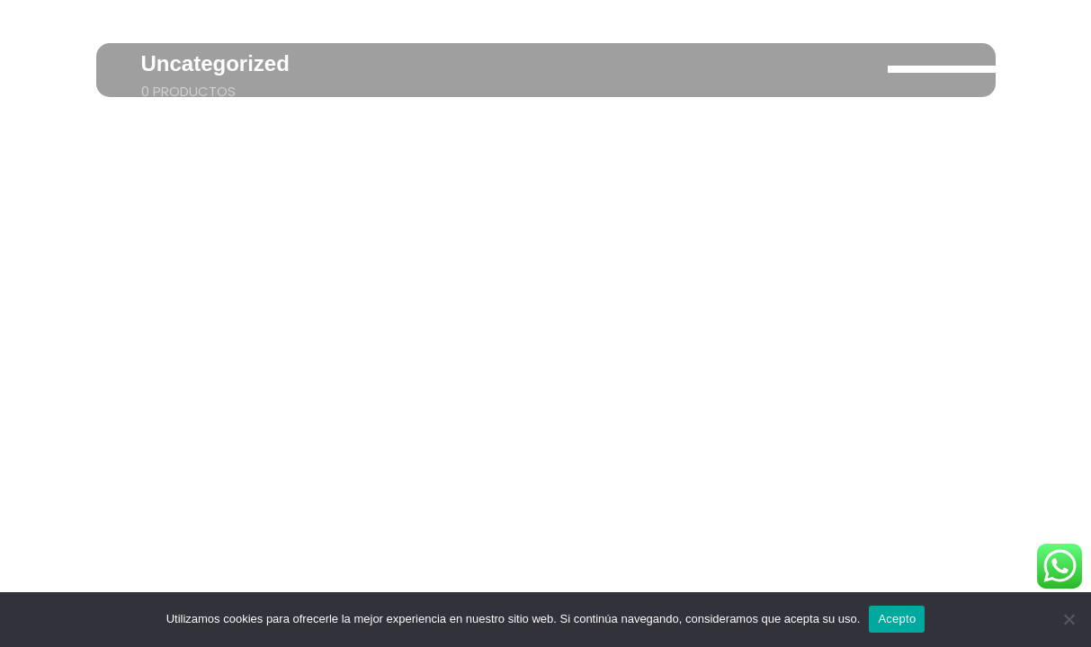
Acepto (897, 618)
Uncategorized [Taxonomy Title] (215, 63)
